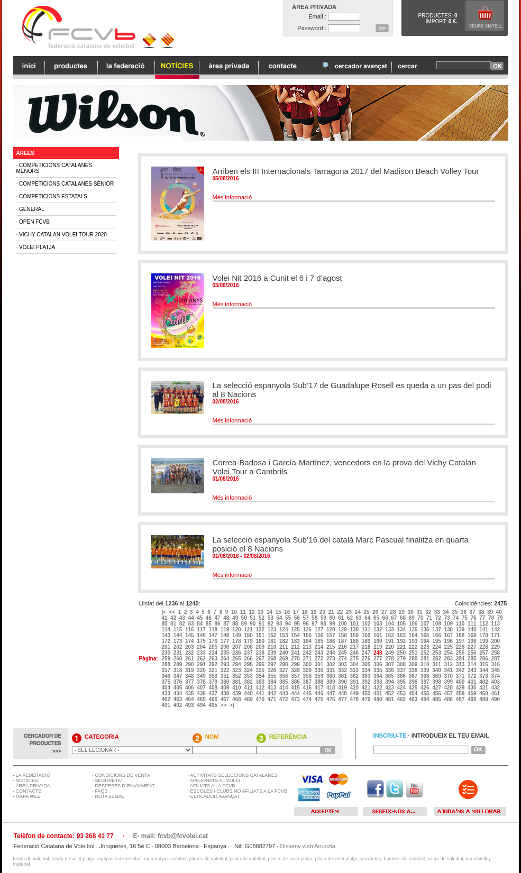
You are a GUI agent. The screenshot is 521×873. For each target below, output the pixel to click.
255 (461, 653)
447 (331, 693)
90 (253, 624)
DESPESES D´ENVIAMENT (125, 785)
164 (414, 635)
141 (484, 629)
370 (449, 676)
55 (289, 618)
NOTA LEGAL (109, 796)
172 (166, 641)
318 (178, 670)
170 (484, 635)
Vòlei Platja (37, 247)
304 (355, 664)
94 (289, 624)
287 (496, 658)
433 (166, 693)
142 (496, 629)
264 (226, 658)
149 (237, 635)
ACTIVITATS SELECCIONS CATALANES (234, 775)
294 (237, 664)
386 (296, 682)
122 (260, 629)
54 (280, 618)
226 (461, 647)
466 (213, 699)
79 (501, 618)
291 (202, 664)
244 (331, 653)
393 (378, 682)
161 (378, 635)
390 (343, 682)
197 (461, 641)
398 (437, 682)
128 (331, 629)
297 (273, 664)
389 (331, 682)
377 (190, 682)
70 (421, 618)
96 (306, 624)
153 (284, 635)
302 (331, 664)
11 (244, 612)
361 (343, 676)
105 (402, 624)
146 (202, 635)
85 (209, 624)
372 (473, 676)
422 (378, 688)
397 (426, 682)
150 (249, 635)
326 (273, 670)
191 (390, 641)
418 (331, 688)
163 (402, 635)
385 (284, 682)
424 (402, 688)
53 (271, 618)
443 (284, 693)
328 (296, 670)
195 (437, 641)
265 (237, 658)
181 (273, 641)
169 (473, 635)
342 (461, 670)
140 (473, 629)
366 (402, 676)
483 (414, 699)
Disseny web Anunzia (307, 846)
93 (280, 624)
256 (473, 653)
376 (178, 682)
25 (367, 612)
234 (213, 653)
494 (202, 705)
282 (437, 658)
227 (473, 647)
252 (426, 653)
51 (253, 618)
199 (484, 641)
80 (165, 624)
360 (331, 676)
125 (296, 629)
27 (385, 612)
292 (213, 664)
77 (483, 618)
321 (213, 670)
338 (414, 670)
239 (273, 653)
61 (341, 618)
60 (332, 618)
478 (355, 699)
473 (296, 699)
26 (376, 612)
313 (461, 664)
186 (331, 641)
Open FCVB (34, 222)
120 (237, 629)
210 (273, 647)
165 (426, 635)
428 (449, 688)
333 (355, 670)
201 (166, 647)
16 (287, 612)
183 (296, 641)
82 (183, 624)
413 (273, 688)
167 (449, 635)
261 (190, 658)
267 (260, 658)
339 (426, 670)
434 (178, 693)
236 (237, 653)
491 (166, 705)
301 (320, 664)
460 (484, 693)
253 (437, 653)
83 (191, 624)
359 (320, 676)
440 (249, 693)
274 (343, 658)
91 (262, 624)
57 (306, 618)
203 (190, 647)
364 (378, 676)
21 (332, 612)
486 (449, 699)
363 (367, 676)
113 (496, 624)
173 (178, 641)
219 (378, 647)
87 (227, 624)
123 (273, 629)
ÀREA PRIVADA (33, 785)
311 (437, 664)
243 (320, 653)
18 (305, 612)
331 (331, 670)
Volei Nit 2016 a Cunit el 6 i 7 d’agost (277, 277)
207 (237, 647)
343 (473, 670)
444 (296, 693)
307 (390, 664)
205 (213, 647)
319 (190, 670)
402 (484, 682)
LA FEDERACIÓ (33, 775)
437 (213, 693)
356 (284, 676)
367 (414, 676)
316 (496, 664)
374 (496, 676)
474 (308, 699)
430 (473, 688)
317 (166, 670)
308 (402, 664)
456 (437, 693)
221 (402, 647)
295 (249, 664)
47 (218, 618)
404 (166, 688)
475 (320, 699)
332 (343, 670)
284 (461, 658)
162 (390, 635)
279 (402, 658)
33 (438, 612)
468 (237, 699)
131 (367, 629)
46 (209, 618)
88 (236, 624)
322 (226, 670)
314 (473, 664)
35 (455, 612)
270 (296, 658)
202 (178, 647)
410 (237, 688)
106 (414, 624)
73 (447, 618)
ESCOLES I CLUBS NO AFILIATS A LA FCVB (238, 791)
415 (296, 688)
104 (390, 624)
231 (178, 653)
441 (260, 693)
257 (484, 653)
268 (273, 658)
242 (308, 653)
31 (420, 612)
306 (378, 664)
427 (437, 688)
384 (273, 682)
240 (284, 653)
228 (484, 647)
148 (226, 635)
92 (271, 624)
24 (358, 612)
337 (402, 670)
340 (437, 670)
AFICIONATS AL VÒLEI (215, 780)
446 (320, 693)
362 (355, 676)
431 (484, 688)
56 (297, 618)
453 (402, 693)
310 (426, 664)
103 (378, 624)
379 (213, 682)
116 (190, 629)
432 (496, 688)
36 (464, 612)
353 (249, 676)
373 (484, 676)
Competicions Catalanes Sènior (66, 184)
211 (284, 647)
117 (202, 629)
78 (492, 618)
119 (226, 629)
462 (166, 699)
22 (340, 612)
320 (202, 670)
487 (461, 699)
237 (249, 653)
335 (378, 670)
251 (414, 653)
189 (367, 641)
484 (426, 699)
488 (473, 699)
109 (449, 624)
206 (226, 647)
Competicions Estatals (53, 196)
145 (190, 635)
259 (166, 658)
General (31, 209)
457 (449, 693)
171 (496, 635)
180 (260, 641)
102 (367, 624)
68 (403, 618)
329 (308, 670)
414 (284, 688)
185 (320, 641)
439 (237, 693)
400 (461, 682)
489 (484, 699)
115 (178, 629)
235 (226, 653)
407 (202, 688)
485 (437, 699)
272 (320, 658)
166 (437, 635)
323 (237, 670)
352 (237, 676)
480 (378, 699)
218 (367, 647)
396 (414, 682)
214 (320, 647)
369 (437, 676)
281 (426, 658)
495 (213, 705)
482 (402, 699)
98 (324, 624)
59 (324, 618)
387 (308, 682)
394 (390, 682)
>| (232, 705)
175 (202, 641)
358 (308, 676)
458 (461, 693)
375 (166, 682)
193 (414, 641)
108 (437, 624)
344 (484, 670)
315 (484, 664)
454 (414, 693)
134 (402, 629)
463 (178, 699)
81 (174, 624)
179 (249, 641)
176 (213, 641)
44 (191, 618)
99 (332, 624)
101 (355, 624)
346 (166, 676)
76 (474, 618)
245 (343, 653)
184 (308, 641)
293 (226, 664)
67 (394, 618)
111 (473, 624)
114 (166, 629)
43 (183, 618)
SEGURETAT (109, 780)
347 (178, 676)
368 (426, 676)
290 (190, 664)
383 (260, 682)
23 (349, 612)
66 (386, 618)
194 (426, 641)
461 (496, 693)
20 (323, 612)
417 (320, 688)
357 (296, 676)
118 (213, 629)
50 (245, 618)
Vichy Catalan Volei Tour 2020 (63, 234)
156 (320, 635)
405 (178, 688)
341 (449, 670)
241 (296, 653)
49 (236, 618)
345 (496, 670)
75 (465, 618)
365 (390, 676)
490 (496, 699)
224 (437, 647)
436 (202, 693)
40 (500, 612)
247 (367, 653)
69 (412, 618)
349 (202, 676)
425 (414, 688)
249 (390, 653)
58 (315, 618)
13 (261, 612)
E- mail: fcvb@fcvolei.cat (170, 836)
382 (249, 682)
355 (273, 676)
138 (449, 629)
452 (390, 693)
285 (473, 658)
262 (202, 658)
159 (355, 635)
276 (367, 658)
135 (414, 629)
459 (473, 693)
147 (213, 635)
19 (314, 612)
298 (284, 664)
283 (449, 658)
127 (320, 629)
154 (296, 635)
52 (262, 618)
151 (260, 635)
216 (343, 647)
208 (249, 647)
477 (343, 699)
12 (252, 612)
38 (482, 612)
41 (165, 618)
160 (367, 635)
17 (296, 612)
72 (439, 618)
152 (273, 635)
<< (173, 612)
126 (308, 629)
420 (355, 688)
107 (426, 624)
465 (202, 699)
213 (308, 647)
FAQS (101, 791)
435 (190, 693)
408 (213, 688)
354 (260, 676)
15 (278, 612)
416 (308, 688)
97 (315, 624)
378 (202, 682)
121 (249, 629)
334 (367, 670)
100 (343, 624)
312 (449, 664)
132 (378, 629)
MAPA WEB (28, 796)
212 (296, 647)
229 (496, 647)
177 (226, 641)
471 (273, 699)
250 (402, 653)
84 (200, 624)
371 (461, 676)
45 (200, 618)
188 (355, 641)
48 (227, 618)
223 (426, 647)
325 (260, 670)
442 (273, 693)
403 (496, 682)
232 (190, 653)
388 (320, 682)
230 (166, 653)
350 (213, 676)
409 (226, 688)
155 (308, 635)
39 (491, 612)
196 (449, 641)
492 (178, 705)
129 (343, 629)
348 (190, 676)
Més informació (232, 197)
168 (461, 635)
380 (226, 682)
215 (331, 647)
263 (213, 658)
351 (226, 676)
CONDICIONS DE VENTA (122, 775)
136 (426, 629)
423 (390, 688)
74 (456, 618)
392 (367, 682)
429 (461, 688)
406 (190, 688)
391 (355, 682)
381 (237, 682)
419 (343, 688)
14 (270, 612)
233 (202, 653)
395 (402, 682)
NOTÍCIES (27, 780)
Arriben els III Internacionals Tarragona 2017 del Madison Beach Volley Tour (346, 171)
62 (350, 618)
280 (414, 658)
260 (178, 658)
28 (393, 612)
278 (390, 658)
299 (296, 664)
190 (378, 641)
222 (414, 647)
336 (390, 670)
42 (174, 618)
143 (166, 635)
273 (331, 658)
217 (355, 647)
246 (355, 653)
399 (449, 682)
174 (190, 641)
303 (343, 664)
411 (249, 688)
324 (249, 670)
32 (429, 612)
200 (496, 641)
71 (430, 618)
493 (190, 705)
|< (164, 612)
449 (355, 693)
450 (367, 693)
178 (237, 641)
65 (377, 618)
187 (343, 641)
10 (235, 612)
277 (378, 658)
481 (390, 699)
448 (343, 693)
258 (496, 653)
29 (402, 612)
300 (308, 664)
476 (331, 699)
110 (461, 624)
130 (355, 629)
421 (367, 688)
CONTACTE (29, 791)
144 (178, 635)
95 (297, 624)
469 (249, 699)
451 (378, 693)
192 (402, 641)
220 (390, 647)
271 (308, 658)
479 (367, 699)
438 (226, 693)
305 (367, 664)
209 (260, 647)
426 (426, 688)
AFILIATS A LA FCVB (212, 785)
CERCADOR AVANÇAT (215, 796)
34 (446, 612)
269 (284, 658)
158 (343, 635)
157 (331, 635)
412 (260, 688)
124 (284, 629)
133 (390, 629)
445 (308, 693)
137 (437, 629)
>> (224, 705)
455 (426, 693)
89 (245, 624)
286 (484, 658)
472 (284, 699)
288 (166, 664)
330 (320, 670)
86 (218, 624)
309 (414, 664)
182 (284, 641)
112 (484, 624)
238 (260, 653)
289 (178, 664)
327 (284, 670)
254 (449, 653)
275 (355, 658)
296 (260, 664)
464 (190, 699)
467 (226, 699)
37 (473, 612)
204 (202, 647)
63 (359, 618)
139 (461, 629)
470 (260, 699)
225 (449, 647)
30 (411, 612)
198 (473, 641)
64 (368, 618)
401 (473, 682)
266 (249, 658)
